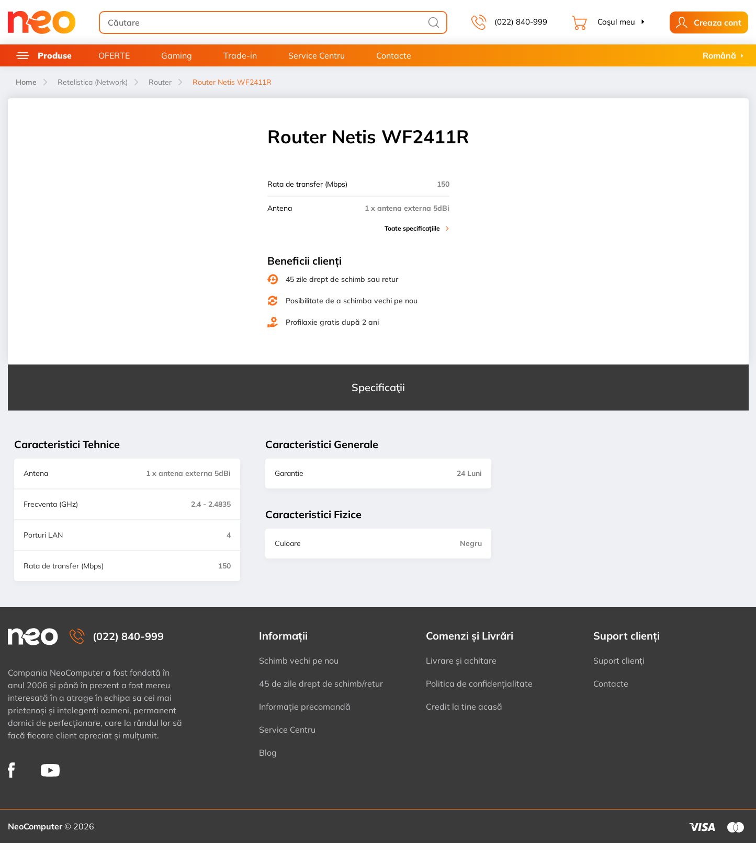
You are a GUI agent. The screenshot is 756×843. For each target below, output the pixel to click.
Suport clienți (619, 660)
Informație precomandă (305, 706)
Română (719, 55)
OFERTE (114, 55)
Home (26, 82)
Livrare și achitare (461, 660)
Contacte (393, 55)
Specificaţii (378, 387)
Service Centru (316, 55)
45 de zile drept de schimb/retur (321, 683)
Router (160, 82)
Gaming (176, 55)
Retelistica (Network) (93, 82)
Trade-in (240, 55)
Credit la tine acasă (464, 706)
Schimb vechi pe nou (298, 660)
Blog (268, 752)
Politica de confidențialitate (479, 683)
